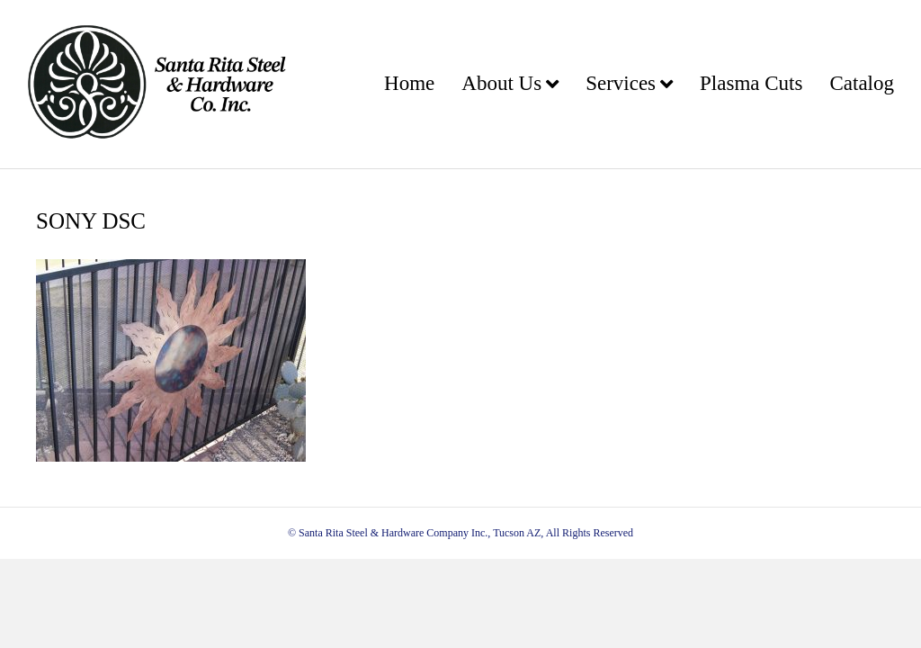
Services (621, 83)
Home (409, 83)
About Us (501, 83)
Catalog (861, 83)
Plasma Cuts (751, 83)
